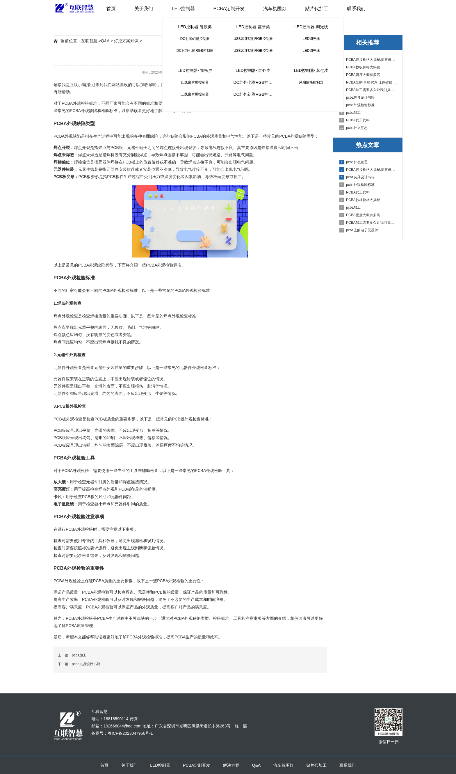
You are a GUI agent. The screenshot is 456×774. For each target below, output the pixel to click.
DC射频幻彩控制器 (195, 39)
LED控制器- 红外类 (253, 70)
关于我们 (143, 8)
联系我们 (356, 8)
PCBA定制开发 (229, 8)
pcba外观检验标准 (357, 105)
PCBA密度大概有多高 (359, 74)
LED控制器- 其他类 (311, 70)
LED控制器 (183, 8)
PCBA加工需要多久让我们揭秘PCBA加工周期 (367, 90)
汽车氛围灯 (274, 8)
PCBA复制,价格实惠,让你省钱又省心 (367, 82)
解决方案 (231, 765)
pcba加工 (350, 112)
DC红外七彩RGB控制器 (255, 82)
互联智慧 (89, 40)
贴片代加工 (316, 8)
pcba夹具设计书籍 (357, 97)
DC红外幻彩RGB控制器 (255, 94)
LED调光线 (311, 39)
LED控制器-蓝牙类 (253, 26)
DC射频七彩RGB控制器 (195, 51)
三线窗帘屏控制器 (195, 94)
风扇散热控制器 (311, 82)
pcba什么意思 (353, 127)
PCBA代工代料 (354, 120)
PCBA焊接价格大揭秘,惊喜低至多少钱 (367, 59)
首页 (111, 8)
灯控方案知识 (126, 40)
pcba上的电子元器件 (358, 230)
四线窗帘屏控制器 (195, 82)
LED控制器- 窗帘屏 (195, 70)
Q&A (105, 40)
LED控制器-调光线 (311, 26)
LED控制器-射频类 (195, 26)
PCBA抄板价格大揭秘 (359, 67)
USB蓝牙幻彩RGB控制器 (253, 39)
